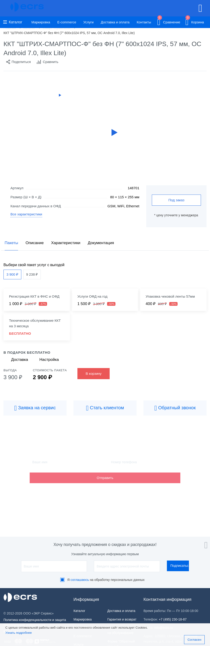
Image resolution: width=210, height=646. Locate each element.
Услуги (88, 22)
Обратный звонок (175, 408)
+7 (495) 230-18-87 (173, 619)
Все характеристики (26, 214)
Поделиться (18, 62)
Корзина (194, 21)
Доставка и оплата (115, 22)
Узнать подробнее (18, 632)
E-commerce (66, 22)
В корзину (94, 373)
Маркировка (41, 22)
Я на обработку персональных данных (106, 580)
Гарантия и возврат (122, 619)
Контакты (144, 22)
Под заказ (177, 200)
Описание (34, 243)
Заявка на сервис (35, 408)
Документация (101, 243)
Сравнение (168, 21)
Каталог (12, 22)
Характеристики (65, 243)
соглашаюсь (79, 580)
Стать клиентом (105, 408)
